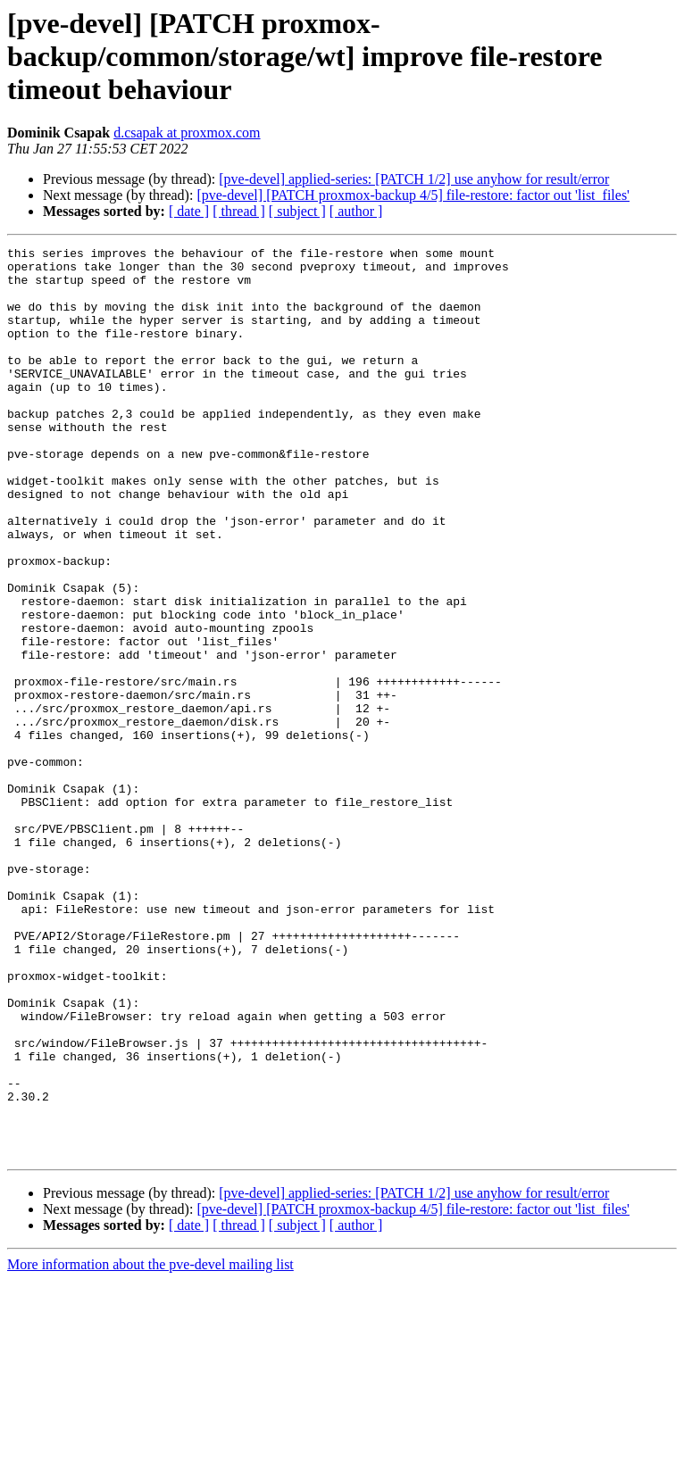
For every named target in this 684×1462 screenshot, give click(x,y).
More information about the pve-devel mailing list (150, 1446)
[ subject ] (297, 211)
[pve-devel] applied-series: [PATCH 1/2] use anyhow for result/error (414, 179)
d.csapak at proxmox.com (186, 132)
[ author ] (356, 211)
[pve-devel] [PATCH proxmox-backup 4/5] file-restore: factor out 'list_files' (413, 195)
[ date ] (189, 211)
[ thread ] (239, 211)
